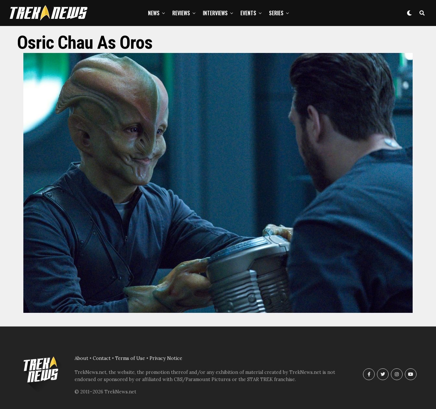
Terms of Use (130, 358)
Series (276, 13)
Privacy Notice (166, 358)
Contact (102, 358)
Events (248, 13)
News (154, 13)
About (81, 358)
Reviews (181, 13)
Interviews (215, 13)
